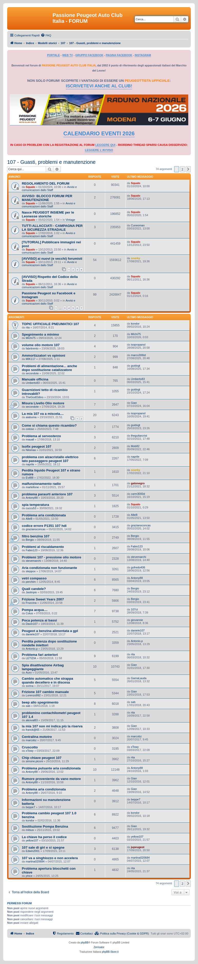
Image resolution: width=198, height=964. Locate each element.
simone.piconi (34, 761)
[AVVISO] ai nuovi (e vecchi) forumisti (52, 258)
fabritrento (32, 348)
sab (28, 705)
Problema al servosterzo (41, 436)
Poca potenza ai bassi (39, 620)
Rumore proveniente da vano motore (51, 779)
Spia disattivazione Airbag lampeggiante (43, 667)
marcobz (31, 740)
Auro (29, 672)
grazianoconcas (35, 529)
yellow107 (32, 840)
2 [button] (182, 169)
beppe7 (30, 807)
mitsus (30, 829)
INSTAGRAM (143, 55)
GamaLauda (138, 678)
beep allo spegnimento (40, 702)
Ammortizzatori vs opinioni (43, 355)
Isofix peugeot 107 (36, 446)
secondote (32, 373)
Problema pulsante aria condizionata (51, 768)
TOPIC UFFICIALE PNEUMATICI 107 (50, 324)
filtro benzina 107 (36, 536)
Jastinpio (31, 592)
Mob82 (135, 446)
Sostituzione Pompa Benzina (45, 826)
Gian (134, 402)
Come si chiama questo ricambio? (49, 425)
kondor (135, 323)
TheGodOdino (34, 397)
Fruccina (31, 602)
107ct (134, 609)
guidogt (135, 365)
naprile (30, 464)
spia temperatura (35, 505)
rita (27, 327)
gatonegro (138, 483)
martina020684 (35, 861)
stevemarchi (33, 560)
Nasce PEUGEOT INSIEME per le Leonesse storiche (48, 214)
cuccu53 (31, 508)
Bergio (30, 539)
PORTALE (53, 55)
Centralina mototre (37, 737)
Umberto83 (32, 382)
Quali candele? (34, 589)
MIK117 (30, 358)
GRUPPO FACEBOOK (89, 55)
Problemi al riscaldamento (43, 547)
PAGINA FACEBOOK (119, 55)
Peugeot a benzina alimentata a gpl (50, 631)
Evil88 (29, 477)
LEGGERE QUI (105, 144)
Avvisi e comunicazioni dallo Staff (49, 188)
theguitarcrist (139, 435)
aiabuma (31, 417)
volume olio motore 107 (41, 345)
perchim (31, 581)
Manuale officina (35, 379)
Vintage (70, 219)
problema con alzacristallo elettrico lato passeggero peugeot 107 (50, 459)
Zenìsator (99, 947)
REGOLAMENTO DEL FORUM (46, 183)
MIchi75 (31, 337)
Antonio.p (31, 648)
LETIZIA (31, 658)
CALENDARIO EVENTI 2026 (99, 133)
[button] (188, 169)
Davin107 (31, 623)
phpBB (84, 942)
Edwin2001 (32, 850)
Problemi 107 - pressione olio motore (51, 557)
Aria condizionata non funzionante (49, 568)
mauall (30, 439)
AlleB (29, 518)
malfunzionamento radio (41, 484)
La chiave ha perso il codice (44, 837)
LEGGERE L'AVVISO (99, 150)
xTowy (30, 750)
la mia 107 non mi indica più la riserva (52, 726)
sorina (29, 685)
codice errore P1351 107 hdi (44, 526)
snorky (135, 258)
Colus (29, 613)
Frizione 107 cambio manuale (45, 692)
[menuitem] (46, 35)
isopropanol (138, 344)
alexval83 (31, 720)
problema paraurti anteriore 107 (47, 494)
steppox (31, 571)
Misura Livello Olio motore (43, 403)
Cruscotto (30, 747)
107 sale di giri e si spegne (43, 847)
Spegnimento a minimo (40, 334)
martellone (32, 487)
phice (29, 875)
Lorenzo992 (33, 695)
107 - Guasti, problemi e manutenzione (51, 162)
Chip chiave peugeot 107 (42, 758)
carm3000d (138, 493)
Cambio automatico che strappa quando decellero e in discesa (47, 680)
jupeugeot (137, 847)
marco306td (138, 355)
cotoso (30, 428)
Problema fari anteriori (40, 655)
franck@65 (32, 729)
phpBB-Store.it (110, 951)
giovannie (137, 619)
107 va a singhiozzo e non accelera (50, 858)
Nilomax (31, 449)
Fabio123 (31, 550)
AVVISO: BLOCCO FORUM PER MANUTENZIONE (47, 198)
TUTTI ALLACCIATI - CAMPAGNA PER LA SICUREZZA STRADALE (52, 228)
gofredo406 (138, 567)
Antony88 (31, 497)
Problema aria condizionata (44, 515)
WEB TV (67, 55)
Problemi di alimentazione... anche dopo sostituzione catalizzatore (49, 368)
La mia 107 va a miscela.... (43, 414)
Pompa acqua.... (34, 610)
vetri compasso (34, 578)
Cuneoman (138, 225)
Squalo (30, 186)
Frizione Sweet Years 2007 (43, 599)
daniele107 (32, 634)
